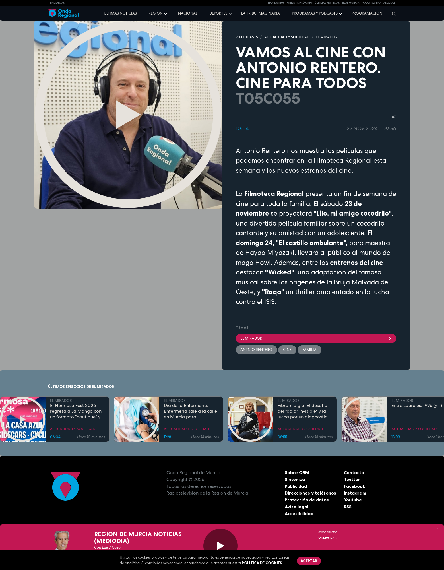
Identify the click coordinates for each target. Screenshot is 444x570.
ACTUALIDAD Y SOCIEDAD (286, 37)
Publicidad (296, 486)
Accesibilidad (299, 513)
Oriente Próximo (299, 3)
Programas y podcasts (315, 13)
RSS (348, 506)
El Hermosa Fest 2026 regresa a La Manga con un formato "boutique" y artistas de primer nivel (76, 411)
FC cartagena (371, 3)
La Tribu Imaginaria (260, 13)
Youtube (353, 500)
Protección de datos (307, 500)
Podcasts (248, 37)
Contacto (354, 472)
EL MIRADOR (327, 37)
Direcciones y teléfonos (310, 493)
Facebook (354, 486)
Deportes (218, 13)
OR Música (327, 538)
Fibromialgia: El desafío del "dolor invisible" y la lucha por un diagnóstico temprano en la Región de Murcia (305, 411)
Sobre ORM (297, 472)
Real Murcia (350, 3)
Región (155, 13)
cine (287, 349)
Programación (367, 13)
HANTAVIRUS (276, 3)
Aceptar (309, 561)
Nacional (187, 13)
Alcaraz (389, 3)
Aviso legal (296, 506)
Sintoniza (295, 479)
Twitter (352, 479)
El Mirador (316, 338)
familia (310, 349)
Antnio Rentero (256, 349)
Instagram (355, 493)
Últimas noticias (120, 13)
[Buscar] (392, 13)
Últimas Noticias (327, 3)
